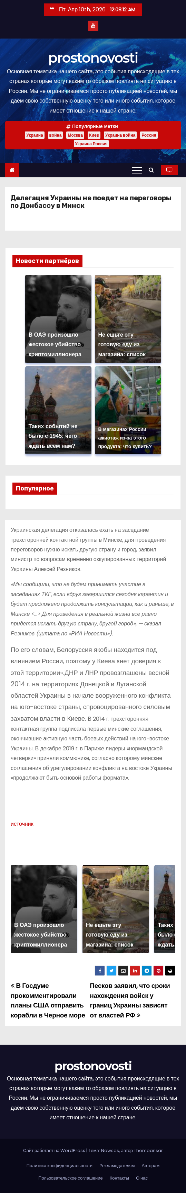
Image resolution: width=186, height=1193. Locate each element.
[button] (153, 169)
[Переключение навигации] (137, 170)
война (55, 135)
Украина (34, 135)
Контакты (119, 1178)
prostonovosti (93, 57)
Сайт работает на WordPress (54, 1150)
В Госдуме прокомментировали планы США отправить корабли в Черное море (48, 1000)
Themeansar (148, 1150)
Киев (94, 135)
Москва (75, 135)
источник (22, 824)
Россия (148, 135)
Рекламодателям (117, 1165)
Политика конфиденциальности (59, 1165)
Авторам (151, 1165)
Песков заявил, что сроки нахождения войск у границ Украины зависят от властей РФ (130, 1000)
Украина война (120, 135)
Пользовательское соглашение (70, 1178)
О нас (142, 1178)
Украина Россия (91, 144)
